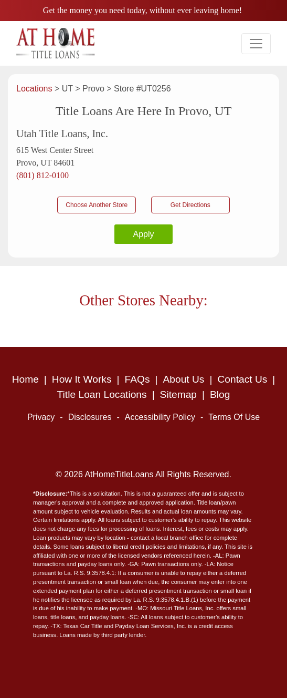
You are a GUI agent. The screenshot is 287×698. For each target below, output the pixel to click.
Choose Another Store (96, 205)
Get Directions (190, 205)
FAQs (137, 379)
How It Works (82, 379)
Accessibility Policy (160, 417)
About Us (184, 379)
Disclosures (90, 417)
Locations (35, 88)
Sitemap (178, 394)
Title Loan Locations (102, 394)
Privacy (41, 417)
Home (25, 379)
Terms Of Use (234, 417)
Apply (143, 234)
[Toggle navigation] (256, 43)
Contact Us (242, 379)
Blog (220, 394)
